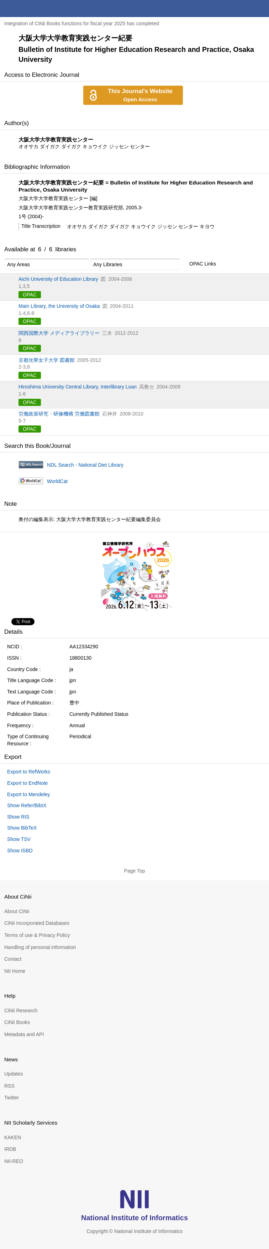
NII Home (14, 971)
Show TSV (19, 839)
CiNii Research (20, 1010)
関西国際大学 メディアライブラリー (59, 333)
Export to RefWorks (28, 771)
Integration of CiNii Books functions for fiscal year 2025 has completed (81, 23)
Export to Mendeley (28, 794)
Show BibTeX (22, 828)
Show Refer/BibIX (27, 805)
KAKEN (12, 1137)
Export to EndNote (27, 783)
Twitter (11, 1097)
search (243, 9)
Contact (12, 959)
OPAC (30, 294)
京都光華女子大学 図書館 (47, 360)
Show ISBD (20, 850)
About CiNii (16, 911)
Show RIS (18, 817)
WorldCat (57, 481)
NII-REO (13, 1161)
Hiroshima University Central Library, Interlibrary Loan (78, 387)
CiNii (31, 8)
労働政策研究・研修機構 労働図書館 (59, 414)
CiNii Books (17, 1022)
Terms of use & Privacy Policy (37, 935)
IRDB (10, 1149)
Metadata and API (24, 1034)
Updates (13, 1074)
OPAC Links (198, 264)
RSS (9, 1086)
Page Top (134, 871)
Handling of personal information (40, 947)
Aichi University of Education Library (58, 279)
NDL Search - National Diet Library (85, 465)
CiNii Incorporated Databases (36, 923)
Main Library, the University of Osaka (59, 306)
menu (260, 9)
